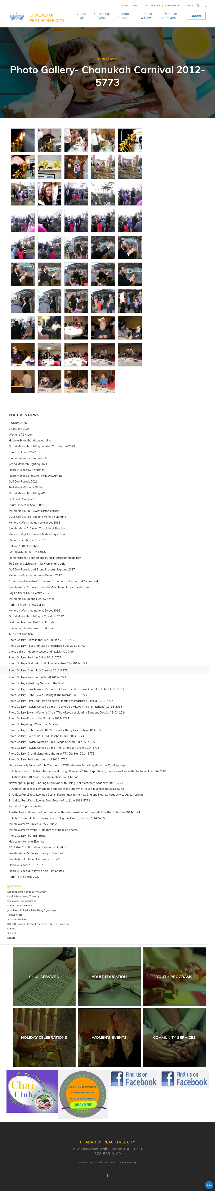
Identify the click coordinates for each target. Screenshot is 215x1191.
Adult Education (125, 16)
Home (125, 5)
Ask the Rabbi (153, 5)
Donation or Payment (170, 16)
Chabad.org (98, 1162)
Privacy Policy (129, 1162)
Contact (190, 5)
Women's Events (109, 1037)
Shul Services (44, 976)
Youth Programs (174, 976)
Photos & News (146, 16)
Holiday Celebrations (44, 1037)
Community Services (174, 1037)
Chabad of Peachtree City (47, 17)
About (136, 5)
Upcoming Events (101, 16)
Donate (196, 16)
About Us (81, 16)
